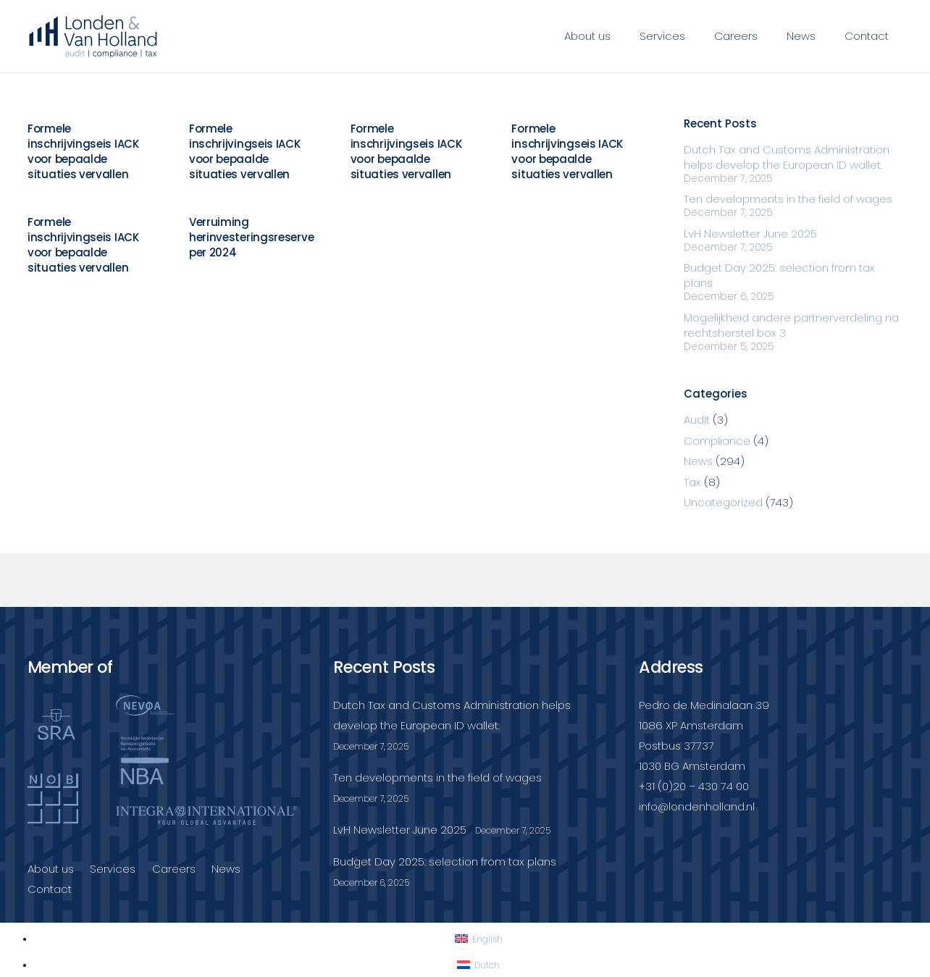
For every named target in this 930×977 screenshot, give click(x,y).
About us (51, 868)
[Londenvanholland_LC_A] (94, 36)
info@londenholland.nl (697, 806)
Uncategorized (723, 502)
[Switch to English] (479, 939)
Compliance (717, 440)
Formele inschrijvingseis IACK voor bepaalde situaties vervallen (83, 151)
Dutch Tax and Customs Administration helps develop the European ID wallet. (786, 157)
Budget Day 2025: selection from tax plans (444, 861)
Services (112, 868)
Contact (50, 889)
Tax (692, 482)
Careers (174, 868)
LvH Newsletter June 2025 (750, 233)
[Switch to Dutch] (478, 965)
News (698, 461)
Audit (697, 419)
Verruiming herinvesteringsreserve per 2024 (250, 237)
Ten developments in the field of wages (788, 198)
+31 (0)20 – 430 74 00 (694, 786)
